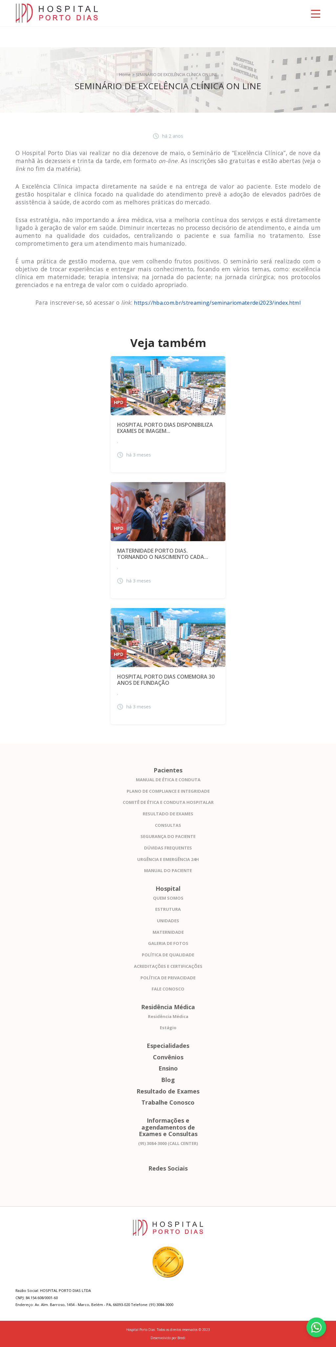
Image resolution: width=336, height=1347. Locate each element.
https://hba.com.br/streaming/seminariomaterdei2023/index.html (217, 302)
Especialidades (168, 1045)
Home (125, 74)
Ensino (168, 1068)
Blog (168, 1079)
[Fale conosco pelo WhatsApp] (316, 1327)
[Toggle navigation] (315, 13)
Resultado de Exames (168, 1091)
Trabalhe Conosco (168, 1102)
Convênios (168, 1057)
